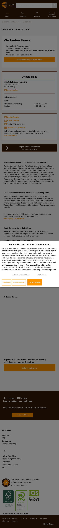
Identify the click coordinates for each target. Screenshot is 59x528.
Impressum (41, 274)
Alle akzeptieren (34, 282)
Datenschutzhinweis (21, 274)
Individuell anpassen (19, 282)
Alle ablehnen (7, 282)
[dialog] (29, 264)
